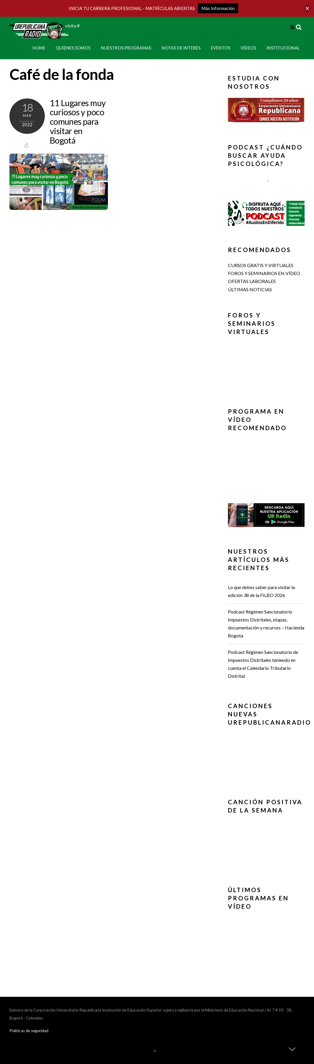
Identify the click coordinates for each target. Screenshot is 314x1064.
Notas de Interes (181, 47)
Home (38, 47)
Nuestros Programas (126, 47)
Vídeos (248, 47)
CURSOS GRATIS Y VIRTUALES (260, 265)
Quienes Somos (73, 47)
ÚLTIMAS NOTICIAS (250, 289)
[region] (266, 111)
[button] (266, 110)
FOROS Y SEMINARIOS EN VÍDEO (264, 273)
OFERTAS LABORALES (252, 281)
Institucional (283, 47)
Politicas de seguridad (28, 1030)
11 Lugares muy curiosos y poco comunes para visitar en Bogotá (78, 121)
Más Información (218, 8)
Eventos (220, 47)
